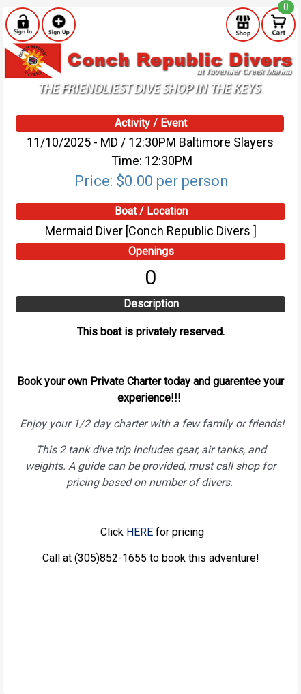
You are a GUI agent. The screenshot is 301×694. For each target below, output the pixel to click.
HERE (139, 532)
